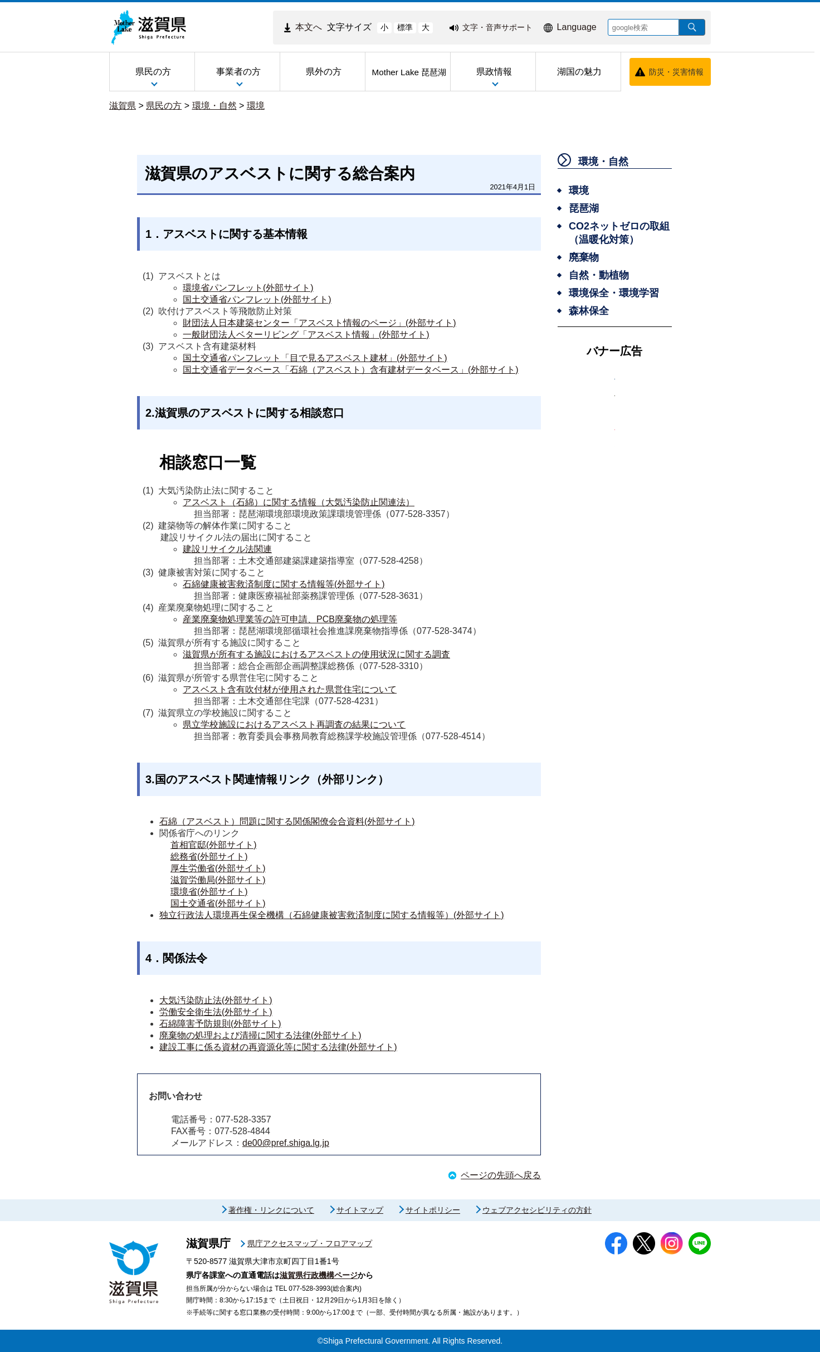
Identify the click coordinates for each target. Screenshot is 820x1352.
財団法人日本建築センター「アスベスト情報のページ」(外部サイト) (319, 323)
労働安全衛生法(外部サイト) (215, 1012)
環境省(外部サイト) (209, 891)
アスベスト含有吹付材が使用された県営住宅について (290, 689)
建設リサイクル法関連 (227, 549)
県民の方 (164, 105)
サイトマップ (359, 1209)
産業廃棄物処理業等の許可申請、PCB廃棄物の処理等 (290, 619)
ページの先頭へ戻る (501, 1175)
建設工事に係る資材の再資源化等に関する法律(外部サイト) (278, 1047)
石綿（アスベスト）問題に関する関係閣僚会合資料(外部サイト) (287, 821)
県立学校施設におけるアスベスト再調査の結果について (294, 724)
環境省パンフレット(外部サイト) (248, 287)
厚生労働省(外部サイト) (218, 868)
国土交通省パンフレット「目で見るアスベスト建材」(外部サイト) (315, 358)
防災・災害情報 (676, 71)
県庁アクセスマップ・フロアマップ (309, 1243)
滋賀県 (122, 105)
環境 (256, 105)
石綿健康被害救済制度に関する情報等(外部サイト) (284, 584)
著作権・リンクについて (271, 1209)
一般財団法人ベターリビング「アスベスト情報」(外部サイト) (306, 334)
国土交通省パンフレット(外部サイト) (257, 299)
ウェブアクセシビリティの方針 (537, 1209)
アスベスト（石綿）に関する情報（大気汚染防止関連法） (298, 502)
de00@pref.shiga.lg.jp (285, 1143)
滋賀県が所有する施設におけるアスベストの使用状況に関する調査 (316, 654)
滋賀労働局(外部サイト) (218, 880)
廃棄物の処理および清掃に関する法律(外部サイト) (260, 1035)
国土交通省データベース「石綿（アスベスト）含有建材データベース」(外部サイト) (351, 369)
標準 (405, 27)
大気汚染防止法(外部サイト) (215, 1000)
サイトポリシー (433, 1209)
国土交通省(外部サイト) (218, 903)
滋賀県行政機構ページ (319, 1275)
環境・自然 (214, 105)
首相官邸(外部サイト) (213, 845)
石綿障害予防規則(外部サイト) (220, 1023)
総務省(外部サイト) (209, 856)
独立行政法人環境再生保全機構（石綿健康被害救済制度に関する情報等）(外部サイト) (331, 915)
